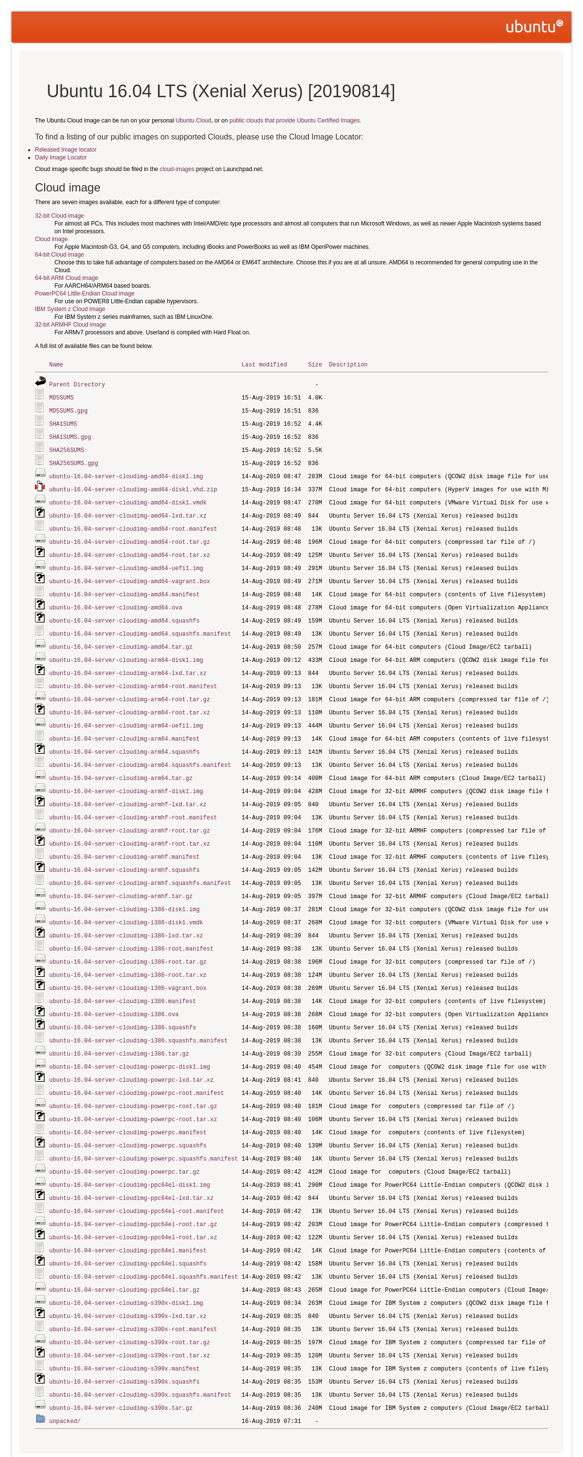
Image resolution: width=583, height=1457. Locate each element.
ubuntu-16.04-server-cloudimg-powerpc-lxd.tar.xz (131, 1053)
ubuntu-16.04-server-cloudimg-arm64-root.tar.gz (129, 687)
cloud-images (177, 169)
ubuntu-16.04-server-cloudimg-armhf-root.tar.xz (129, 826)
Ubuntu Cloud (193, 120)
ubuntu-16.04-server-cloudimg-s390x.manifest (124, 1331)
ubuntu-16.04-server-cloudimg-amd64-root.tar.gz (129, 535)
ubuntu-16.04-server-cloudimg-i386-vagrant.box (127, 965)
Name (56, 364)
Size (315, 364)
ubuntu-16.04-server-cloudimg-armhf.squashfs (124, 851)
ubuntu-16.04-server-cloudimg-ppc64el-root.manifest (136, 1180)
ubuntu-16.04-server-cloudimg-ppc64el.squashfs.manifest (143, 1243)
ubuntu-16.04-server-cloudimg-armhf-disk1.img (126, 775)
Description (348, 364)
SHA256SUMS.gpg (73, 459)
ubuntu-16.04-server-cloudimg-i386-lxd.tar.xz (126, 914)
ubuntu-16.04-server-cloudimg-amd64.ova (115, 598)
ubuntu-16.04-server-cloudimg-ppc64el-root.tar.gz (133, 1192)
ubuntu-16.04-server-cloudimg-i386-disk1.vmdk (126, 902)
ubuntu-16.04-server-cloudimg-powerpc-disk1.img (129, 1041)
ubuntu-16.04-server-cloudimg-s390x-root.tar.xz (129, 1319)
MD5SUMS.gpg (68, 409)
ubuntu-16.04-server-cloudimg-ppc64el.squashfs (127, 1230)
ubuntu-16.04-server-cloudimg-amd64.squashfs (124, 611)
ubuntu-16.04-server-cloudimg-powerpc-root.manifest (136, 1066)
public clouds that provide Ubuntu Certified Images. (295, 120)
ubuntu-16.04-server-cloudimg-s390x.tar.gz (120, 1369)
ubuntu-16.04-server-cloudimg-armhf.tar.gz (120, 876)
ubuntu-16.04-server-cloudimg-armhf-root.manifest (133, 801)
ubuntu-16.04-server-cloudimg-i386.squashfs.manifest (138, 1015)
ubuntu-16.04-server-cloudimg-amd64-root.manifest (133, 523)
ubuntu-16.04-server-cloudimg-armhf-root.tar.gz (129, 813)
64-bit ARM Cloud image (66, 278)
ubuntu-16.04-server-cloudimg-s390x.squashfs (124, 1344)
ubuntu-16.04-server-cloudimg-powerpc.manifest (127, 1104)
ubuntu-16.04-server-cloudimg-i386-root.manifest (131, 927)
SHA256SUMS (66, 447)
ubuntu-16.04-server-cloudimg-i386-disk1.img (124, 889)
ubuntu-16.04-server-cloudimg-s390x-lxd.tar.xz (127, 1281)
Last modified (264, 364)
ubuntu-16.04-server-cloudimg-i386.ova (113, 990)
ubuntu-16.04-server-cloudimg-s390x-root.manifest (133, 1293)
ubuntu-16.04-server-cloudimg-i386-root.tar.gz (127, 940)
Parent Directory (77, 384)
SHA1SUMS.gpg (70, 434)
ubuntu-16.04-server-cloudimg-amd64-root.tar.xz (129, 548)
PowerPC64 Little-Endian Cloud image (85, 293)
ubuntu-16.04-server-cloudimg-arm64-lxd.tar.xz (127, 662)
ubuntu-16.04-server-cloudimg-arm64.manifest (124, 725)
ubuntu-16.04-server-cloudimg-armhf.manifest (124, 838)
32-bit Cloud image (59, 215)
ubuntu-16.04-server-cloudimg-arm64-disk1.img (126, 649)
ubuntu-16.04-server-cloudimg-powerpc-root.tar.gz (133, 1079)
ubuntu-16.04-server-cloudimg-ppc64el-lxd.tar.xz (131, 1167)
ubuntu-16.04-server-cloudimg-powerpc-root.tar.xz (133, 1091)
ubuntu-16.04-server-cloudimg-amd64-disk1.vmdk (127, 497)
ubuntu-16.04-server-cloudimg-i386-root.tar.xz (127, 952)
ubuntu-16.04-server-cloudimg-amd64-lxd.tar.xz (127, 510)
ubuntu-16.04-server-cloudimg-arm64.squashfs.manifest (140, 750)
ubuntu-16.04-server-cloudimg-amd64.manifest (124, 586)
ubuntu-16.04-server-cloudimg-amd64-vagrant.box (129, 573)
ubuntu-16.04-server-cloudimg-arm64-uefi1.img (126, 712)
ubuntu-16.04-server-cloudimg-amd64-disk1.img (126, 472)
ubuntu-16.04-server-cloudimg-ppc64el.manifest (127, 1218)
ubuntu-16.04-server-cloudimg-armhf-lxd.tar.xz (127, 788)
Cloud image (51, 239)
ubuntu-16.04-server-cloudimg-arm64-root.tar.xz (129, 699)
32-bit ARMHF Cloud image (70, 324)
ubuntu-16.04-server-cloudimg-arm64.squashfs (124, 737)
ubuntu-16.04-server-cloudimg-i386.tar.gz (119, 1028)
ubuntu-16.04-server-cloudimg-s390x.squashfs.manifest (140, 1357)
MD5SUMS (61, 396)
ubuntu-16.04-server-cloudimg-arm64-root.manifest (133, 674)
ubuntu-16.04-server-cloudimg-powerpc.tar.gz (124, 1142)
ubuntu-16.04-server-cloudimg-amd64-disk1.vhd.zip (133, 485)
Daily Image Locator (61, 157)
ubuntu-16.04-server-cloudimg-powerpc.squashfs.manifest (143, 1129)
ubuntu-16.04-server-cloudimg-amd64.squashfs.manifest (140, 624)
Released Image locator (66, 149)
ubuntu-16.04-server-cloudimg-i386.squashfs (122, 1003)
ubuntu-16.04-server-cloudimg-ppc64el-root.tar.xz (133, 1205)
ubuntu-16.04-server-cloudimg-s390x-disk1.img (126, 1268)
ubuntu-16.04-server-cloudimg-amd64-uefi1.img (126, 560)
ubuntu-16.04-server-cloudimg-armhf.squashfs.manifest (140, 864)
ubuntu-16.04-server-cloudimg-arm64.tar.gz (120, 763)
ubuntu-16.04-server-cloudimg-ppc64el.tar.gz (124, 1255)
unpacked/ (65, 1382)
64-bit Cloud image (59, 254)
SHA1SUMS (63, 421)
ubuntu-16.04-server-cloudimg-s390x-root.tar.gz (129, 1306)
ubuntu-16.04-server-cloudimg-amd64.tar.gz (120, 636)
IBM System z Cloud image (70, 309)
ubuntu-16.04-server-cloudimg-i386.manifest (122, 977)
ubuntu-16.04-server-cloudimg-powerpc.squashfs (127, 1116)
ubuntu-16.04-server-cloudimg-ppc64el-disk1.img (129, 1154)
